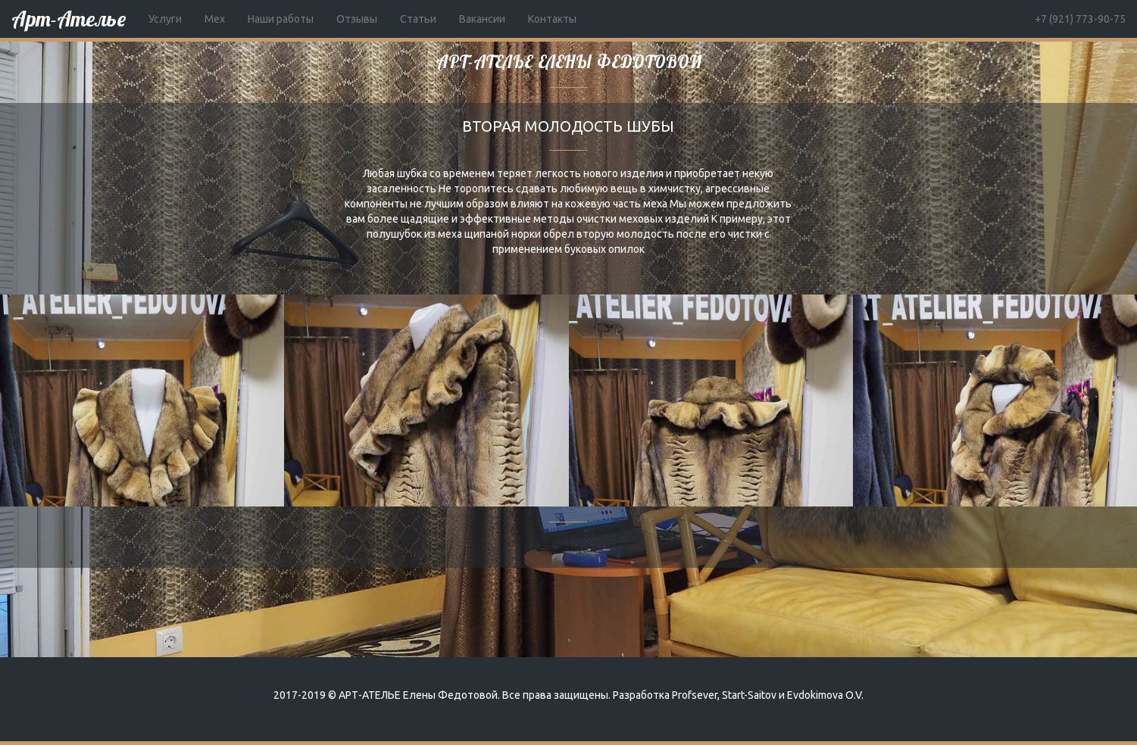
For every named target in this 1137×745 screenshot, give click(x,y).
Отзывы (356, 19)
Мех (215, 19)
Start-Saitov (749, 695)
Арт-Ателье (68, 18)
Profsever (694, 695)
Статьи (418, 19)
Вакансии (482, 19)
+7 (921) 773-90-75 (1080, 19)
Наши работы (281, 19)
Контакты (552, 19)
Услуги (165, 19)
